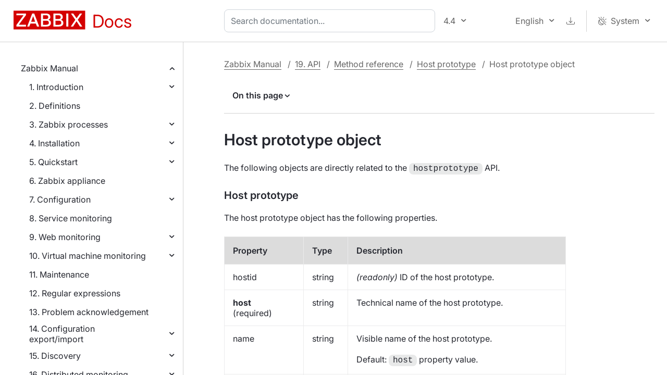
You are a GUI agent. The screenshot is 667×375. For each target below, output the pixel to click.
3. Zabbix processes (68, 124)
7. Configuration (60, 199)
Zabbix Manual (49, 68)
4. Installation (54, 143)
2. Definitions (54, 106)
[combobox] (331, 21)
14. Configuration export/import (62, 333)
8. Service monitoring (70, 218)
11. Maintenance (59, 274)
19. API (307, 64)
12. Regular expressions (74, 293)
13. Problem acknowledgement (89, 312)
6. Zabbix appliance (67, 181)
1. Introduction (56, 87)
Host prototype (446, 64)
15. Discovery (55, 356)
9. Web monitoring (65, 237)
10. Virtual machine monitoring (87, 256)
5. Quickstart (53, 162)
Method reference (368, 64)
